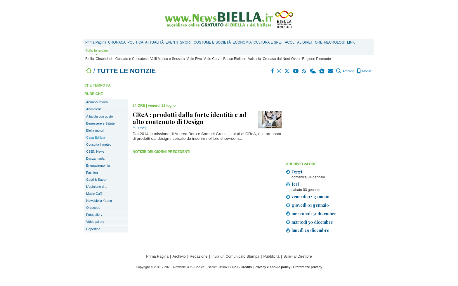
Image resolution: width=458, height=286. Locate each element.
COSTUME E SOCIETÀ (212, 42)
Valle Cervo (212, 59)
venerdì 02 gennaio (310, 196)
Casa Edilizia (95, 137)
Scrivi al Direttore (297, 256)
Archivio (345, 71)
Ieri (295, 184)
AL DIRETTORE (309, 42)
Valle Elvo (194, 59)
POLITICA (135, 42)
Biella (89, 59)
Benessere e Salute (100, 123)
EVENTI (172, 42)
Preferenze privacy (307, 267)
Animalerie (94, 109)
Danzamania (95, 158)
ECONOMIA (242, 42)
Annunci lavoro (97, 102)
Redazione (198, 256)
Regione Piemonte (316, 59)
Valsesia (254, 59)
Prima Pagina (95, 42)
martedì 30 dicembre (312, 222)
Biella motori (95, 130)
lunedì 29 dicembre (310, 230)
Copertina (93, 229)
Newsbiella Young (99, 200)
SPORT (186, 42)
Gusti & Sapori (96, 179)
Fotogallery (94, 214)
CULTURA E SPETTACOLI (275, 42)
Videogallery (95, 221)
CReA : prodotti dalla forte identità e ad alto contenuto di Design (190, 117)
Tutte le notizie (96, 51)
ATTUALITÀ (154, 42)
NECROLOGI (334, 42)
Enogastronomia (98, 165)
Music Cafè (94, 193)
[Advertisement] (330, 118)
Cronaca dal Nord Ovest (281, 59)
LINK (351, 42)
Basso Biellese (234, 59)
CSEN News (95, 151)
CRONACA (117, 42)
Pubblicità (271, 256)
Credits (246, 267)
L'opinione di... (96, 186)
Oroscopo (93, 207)
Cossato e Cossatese (132, 59)
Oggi (297, 172)
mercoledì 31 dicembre (314, 213)
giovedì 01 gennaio (310, 205)
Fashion (92, 172)
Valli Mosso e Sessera (167, 59)
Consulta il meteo (98, 144)
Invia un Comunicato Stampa (235, 256)
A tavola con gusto (99, 116)
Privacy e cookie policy (272, 267)
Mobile (364, 71)
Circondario (104, 59)
